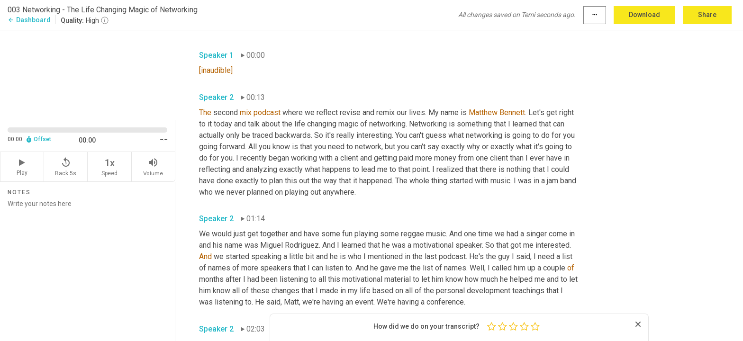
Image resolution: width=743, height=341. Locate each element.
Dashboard (29, 20)
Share (707, 14)
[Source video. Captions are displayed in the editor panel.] (87, 74)
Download (644, 14)
